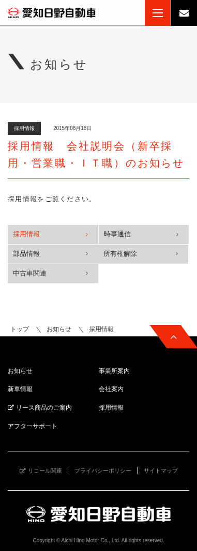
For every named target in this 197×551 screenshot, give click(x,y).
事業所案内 (114, 371)
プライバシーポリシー (102, 470)
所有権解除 (120, 253)
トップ (19, 329)
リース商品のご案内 (44, 407)
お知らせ (59, 329)
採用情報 (26, 234)
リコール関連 (45, 470)
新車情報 (20, 389)
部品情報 (26, 253)
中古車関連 (30, 273)
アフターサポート (32, 426)
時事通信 (117, 234)
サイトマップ (161, 470)
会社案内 (111, 389)
